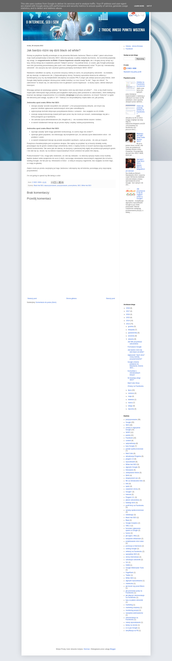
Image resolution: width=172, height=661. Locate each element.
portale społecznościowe (134, 449)
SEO (79, 185)
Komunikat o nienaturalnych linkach (134, 373)
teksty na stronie (131, 625)
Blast (127, 520)
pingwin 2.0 (130, 459)
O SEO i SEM (131, 68)
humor (128, 533)
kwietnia (131, 399)
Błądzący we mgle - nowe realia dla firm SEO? (141, 137)
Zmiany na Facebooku (136, 386)
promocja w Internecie (133, 546)
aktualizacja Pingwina (133, 456)
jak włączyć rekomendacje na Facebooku (135, 596)
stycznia (131, 409)
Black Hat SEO (39, 185)
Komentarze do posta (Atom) (46, 302)
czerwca (131, 393)
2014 (128, 321)
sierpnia (131, 339)
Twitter (128, 575)
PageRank (129, 572)
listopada (131, 330)
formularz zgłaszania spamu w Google (133, 529)
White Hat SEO (86, 185)
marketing (129, 605)
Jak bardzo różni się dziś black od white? (136, 351)
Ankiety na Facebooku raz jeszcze (141, 84)
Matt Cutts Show (133, 383)
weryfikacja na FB (132, 631)
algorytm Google (131, 467)
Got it (149, 6)
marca (130, 403)
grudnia (131, 326)
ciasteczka (129, 583)
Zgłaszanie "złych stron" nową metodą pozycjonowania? (136, 357)
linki (127, 484)
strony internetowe (132, 557)
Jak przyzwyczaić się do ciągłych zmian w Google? (141, 194)
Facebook (129, 49)
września (131, 336)
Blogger (113, 649)
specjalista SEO (131, 554)
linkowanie (129, 470)
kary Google (130, 446)
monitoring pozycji (132, 610)
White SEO (130, 578)
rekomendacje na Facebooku (132, 619)
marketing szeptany (133, 607)
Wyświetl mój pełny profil (132, 72)
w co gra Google (131, 628)
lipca (130, 390)
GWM (128, 565)
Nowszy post (32, 298)
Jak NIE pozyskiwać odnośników (135, 343)
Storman (87, 649)
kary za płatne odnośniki (134, 600)
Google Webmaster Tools (135, 568)
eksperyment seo (132, 478)
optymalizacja (130, 443)
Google (128, 422)
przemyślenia (72, 185)
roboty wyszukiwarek (133, 622)
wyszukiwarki (130, 462)
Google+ (129, 492)
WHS (127, 475)
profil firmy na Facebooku (135, 505)
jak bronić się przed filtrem (135, 586)
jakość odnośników (132, 500)
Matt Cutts (129, 453)
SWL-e (128, 526)
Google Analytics (132, 523)
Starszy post (110, 298)
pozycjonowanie (62, 185)
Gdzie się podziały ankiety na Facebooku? (141, 110)
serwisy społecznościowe (135, 510)
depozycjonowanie (50, 185)
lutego (130, 406)
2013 (128, 324)
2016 (128, 314)
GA (127, 562)
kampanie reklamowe (133, 539)
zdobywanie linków (132, 473)
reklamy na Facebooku (134, 551)
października (133, 333)
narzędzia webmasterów (134, 613)
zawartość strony (132, 489)
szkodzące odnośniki (133, 560)
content (128, 441)
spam (128, 486)
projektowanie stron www (135, 541)
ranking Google (131, 549)
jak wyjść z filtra (131, 536)
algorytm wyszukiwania (134, 581)
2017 (128, 311)
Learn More (139, 6)
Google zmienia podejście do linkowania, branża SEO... (135, 365)
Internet (128, 494)
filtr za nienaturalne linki (134, 481)
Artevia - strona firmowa (134, 46)
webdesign (129, 515)
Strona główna (71, 298)
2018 (128, 308)
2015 (128, 317)
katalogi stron (130, 503)
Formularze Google (134, 347)
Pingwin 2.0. (130, 497)
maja (130, 396)
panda (128, 435)
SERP (128, 432)
